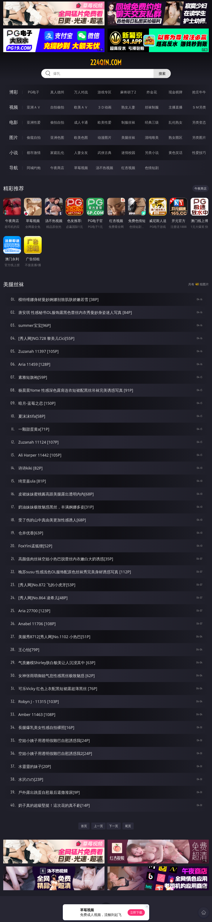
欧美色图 (81, 137)
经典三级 (152, 122)
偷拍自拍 (57, 122)
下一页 (113, 826)
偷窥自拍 (34, 137)
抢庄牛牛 (199, 92)
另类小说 (152, 152)
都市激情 (34, 152)
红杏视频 (128, 167)
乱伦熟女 (175, 122)
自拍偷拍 (57, 107)
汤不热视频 (104, 167)
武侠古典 (104, 152)
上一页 (98, 826)
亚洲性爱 (34, 122)
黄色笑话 (175, 152)
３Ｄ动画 (104, 107)
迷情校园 (128, 152)
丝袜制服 (152, 107)
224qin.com (106, 62)
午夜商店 (57, 167)
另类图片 (199, 137)
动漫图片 (104, 137)
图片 (13, 137)
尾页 (128, 826)
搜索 (162, 73)
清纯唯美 (152, 137)
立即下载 (136, 912)
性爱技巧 (199, 152)
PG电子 (33, 92)
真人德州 (57, 92)
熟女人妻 (128, 107)
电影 (13, 122)
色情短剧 (152, 167)
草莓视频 (81, 167)
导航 (13, 168)
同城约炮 (34, 167)
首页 (84, 826)
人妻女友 (81, 152)
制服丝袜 (128, 122)
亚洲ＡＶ (34, 107)
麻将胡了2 (128, 92)
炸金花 (152, 92)
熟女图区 (175, 137)
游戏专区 (104, 92)
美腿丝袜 (128, 137)
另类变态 (199, 122)
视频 (13, 107)
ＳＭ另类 (199, 107)
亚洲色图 (57, 137)
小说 (13, 152)
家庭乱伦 (57, 152)
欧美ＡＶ (81, 107)
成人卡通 (81, 122)
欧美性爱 (104, 122)
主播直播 (175, 107)
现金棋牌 (175, 92)
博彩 (13, 92)
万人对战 (81, 92)
